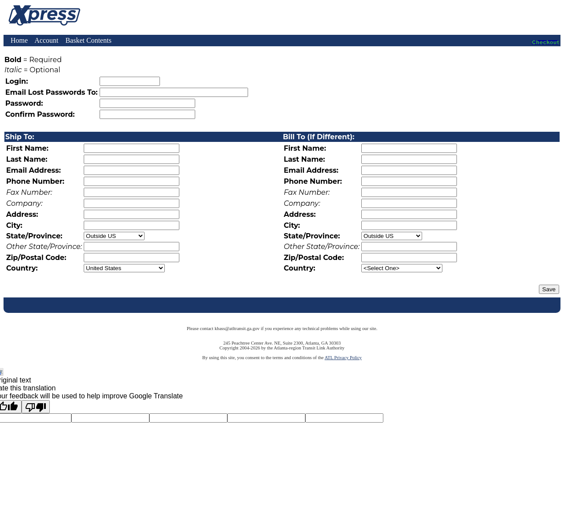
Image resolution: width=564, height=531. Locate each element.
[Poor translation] (36, 406)
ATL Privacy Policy (343, 357)
